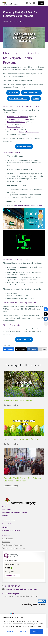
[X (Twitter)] (21, 349)
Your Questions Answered (12, 545)
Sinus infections (13, 127)
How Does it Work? (31, 93)
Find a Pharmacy (24, 147)
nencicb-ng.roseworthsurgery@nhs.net (22, 589)
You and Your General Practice (13, 548)
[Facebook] (8, 349)
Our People (6, 509)
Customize (9, 631)
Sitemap (5, 527)
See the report (11, 575)
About (4, 506)
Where (36, 99)
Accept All (36, 631)
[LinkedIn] (32, 349)
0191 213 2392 (12, 586)
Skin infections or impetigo (18, 119)
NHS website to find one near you (28, 205)
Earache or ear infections (17, 117)
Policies (5, 515)
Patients (6, 535)
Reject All (23, 631)
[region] (23, 625)
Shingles (10, 124)
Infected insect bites (16, 122)
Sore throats (12, 129)
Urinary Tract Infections (29, 132)
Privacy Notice (7, 524)
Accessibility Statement (11, 530)
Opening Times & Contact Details (14, 512)
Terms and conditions (10, 521)
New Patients (7, 539)
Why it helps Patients (18, 99)
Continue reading (11, 405)
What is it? (13, 93)
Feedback (6, 542)
